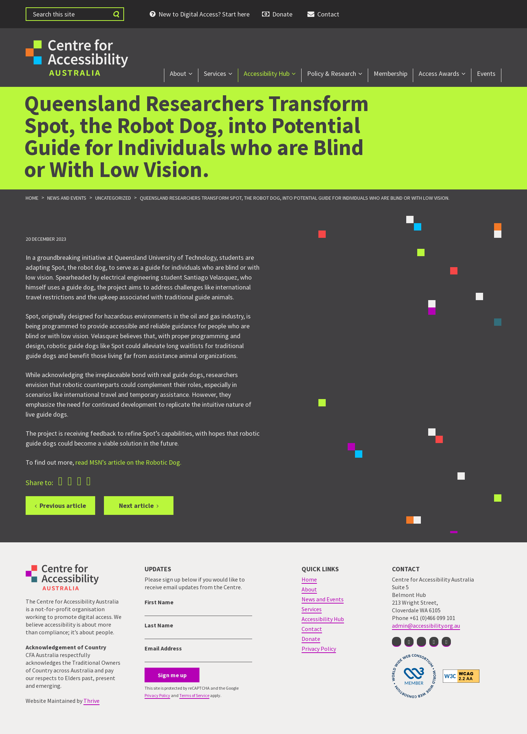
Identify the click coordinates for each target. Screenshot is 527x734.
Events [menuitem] (486, 73)
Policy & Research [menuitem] (331, 73)
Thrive (91, 700)
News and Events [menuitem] (323, 599)
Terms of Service (194, 695)
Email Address (163, 648)
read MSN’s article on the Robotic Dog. (128, 462)
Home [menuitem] (309, 579)
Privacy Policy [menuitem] (319, 648)
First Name (159, 602)
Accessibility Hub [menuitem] (266, 73)
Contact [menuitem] (328, 14)
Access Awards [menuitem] (439, 73)
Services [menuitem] (215, 73)
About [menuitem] (178, 73)
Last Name (159, 625)
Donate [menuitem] (282, 14)
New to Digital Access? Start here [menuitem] (204, 14)
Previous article (63, 505)
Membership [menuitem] (390, 73)
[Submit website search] (116, 14)
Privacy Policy (157, 695)
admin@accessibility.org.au (426, 625)
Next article (136, 505)
